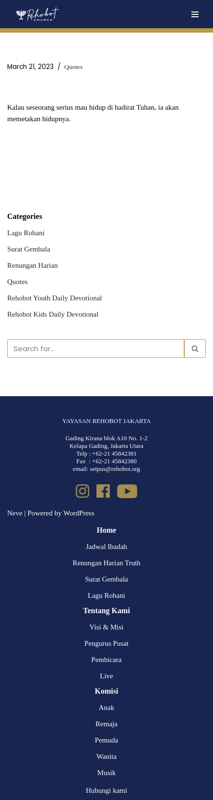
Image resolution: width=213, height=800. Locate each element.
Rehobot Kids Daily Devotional (52, 314)
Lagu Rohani (26, 233)
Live (106, 676)
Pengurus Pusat (106, 643)
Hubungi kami (106, 790)
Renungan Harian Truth (106, 563)
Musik (106, 773)
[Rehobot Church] (37, 14)
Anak (107, 707)
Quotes (73, 66)
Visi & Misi (107, 627)
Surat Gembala (28, 249)
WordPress (79, 513)
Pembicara (106, 659)
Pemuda (106, 740)
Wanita (106, 756)
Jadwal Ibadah (106, 546)
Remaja (106, 724)
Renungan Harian (32, 265)
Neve (15, 513)
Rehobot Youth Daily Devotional (54, 298)
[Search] (95, 348)
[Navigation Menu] (195, 14)
